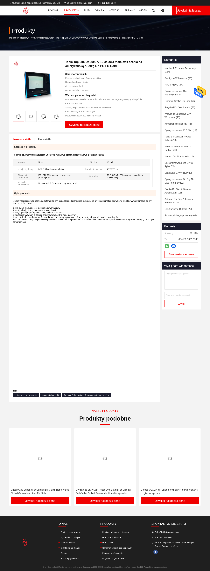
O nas (99, 10)
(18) (177, 138)
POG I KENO (108, 543)
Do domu (54, 10)
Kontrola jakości (68, 543)
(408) (180, 215)
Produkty (71, 10)
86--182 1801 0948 (105, 3)
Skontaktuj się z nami (70, 548)
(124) (180, 70)
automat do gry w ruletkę (26, 395)
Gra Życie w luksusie (111, 537)
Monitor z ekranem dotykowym (116, 532)
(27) (178, 209)
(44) (173, 84)
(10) (179, 156)
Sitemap (64, 553)
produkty (24, 38)
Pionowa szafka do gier (113, 553)
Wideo (143, 10)
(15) (177, 191)
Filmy (87, 10)
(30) (178, 148)
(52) (179, 107)
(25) (178, 173)
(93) (177, 116)
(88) (175, 93)
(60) (179, 101)
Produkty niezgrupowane (41, 38)
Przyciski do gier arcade (113, 558)
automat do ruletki (50, 395)
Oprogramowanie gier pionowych (117, 548)
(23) (178, 78)
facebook (155, 552)
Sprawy (130, 10)
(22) (179, 181)
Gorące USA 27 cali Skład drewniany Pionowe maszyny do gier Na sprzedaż (169, 492)
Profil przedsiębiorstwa (71, 532)
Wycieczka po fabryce (70, 537)
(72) (178, 165)
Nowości (114, 10)
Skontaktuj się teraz (181, 254)
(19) (180, 130)
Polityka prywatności (70, 558)
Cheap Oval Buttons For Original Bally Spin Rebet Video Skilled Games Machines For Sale (40, 492)
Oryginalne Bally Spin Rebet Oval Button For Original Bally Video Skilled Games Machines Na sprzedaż (103, 492)
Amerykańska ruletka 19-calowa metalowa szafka (86, 395)
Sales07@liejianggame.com (78, 3)
